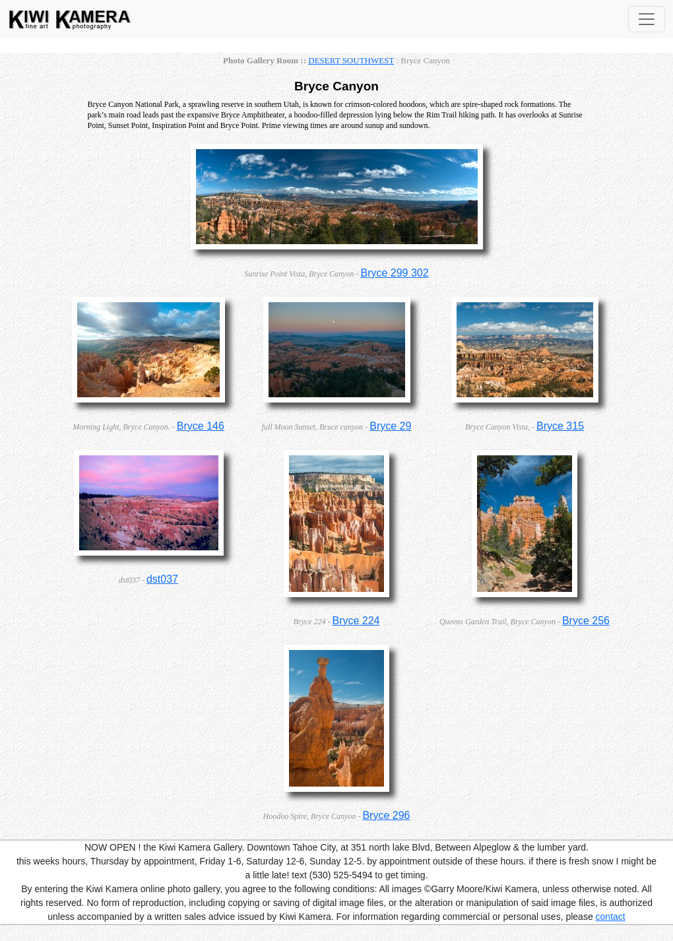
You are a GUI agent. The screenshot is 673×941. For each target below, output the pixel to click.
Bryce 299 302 (394, 272)
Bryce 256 (586, 620)
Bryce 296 (386, 815)
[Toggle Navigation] (646, 19)
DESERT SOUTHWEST (351, 60)
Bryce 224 (355, 620)
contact (610, 916)
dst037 (162, 579)
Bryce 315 (560, 426)
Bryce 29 (390, 426)
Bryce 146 (200, 426)
